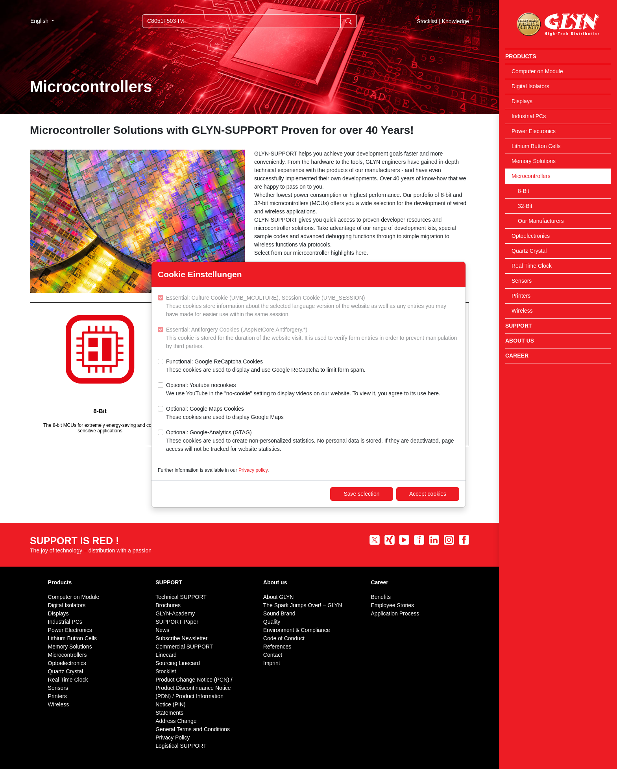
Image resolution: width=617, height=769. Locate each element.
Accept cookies (427, 494)
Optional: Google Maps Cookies (225, 413)
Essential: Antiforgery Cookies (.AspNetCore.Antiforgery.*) (312, 338)
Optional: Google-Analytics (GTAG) (312, 441)
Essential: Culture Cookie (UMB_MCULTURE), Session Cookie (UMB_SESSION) (312, 307)
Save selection (361, 494)
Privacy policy (253, 470)
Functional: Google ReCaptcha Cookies (266, 366)
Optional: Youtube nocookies (303, 390)
